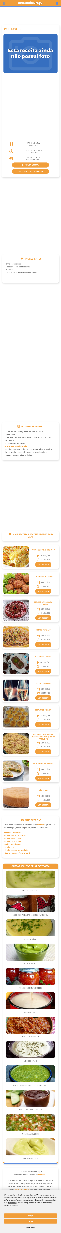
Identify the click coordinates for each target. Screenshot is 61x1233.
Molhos (40, 824)
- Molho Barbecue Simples (15, 835)
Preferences (30, 1227)
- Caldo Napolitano (12, 844)
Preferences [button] (14, 1205)
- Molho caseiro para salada (16, 850)
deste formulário (22, 1189)
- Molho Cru (9, 847)
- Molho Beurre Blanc (13, 841)
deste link (42, 1174)
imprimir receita (30, 165)
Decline (30, 1221)
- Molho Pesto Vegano (13, 838)
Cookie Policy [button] (12, 1203)
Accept (30, 1216)
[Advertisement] (30, 14)
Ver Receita (43, 564)
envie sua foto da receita (30, 171)
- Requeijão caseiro (12, 832)
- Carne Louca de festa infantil (17, 853)
